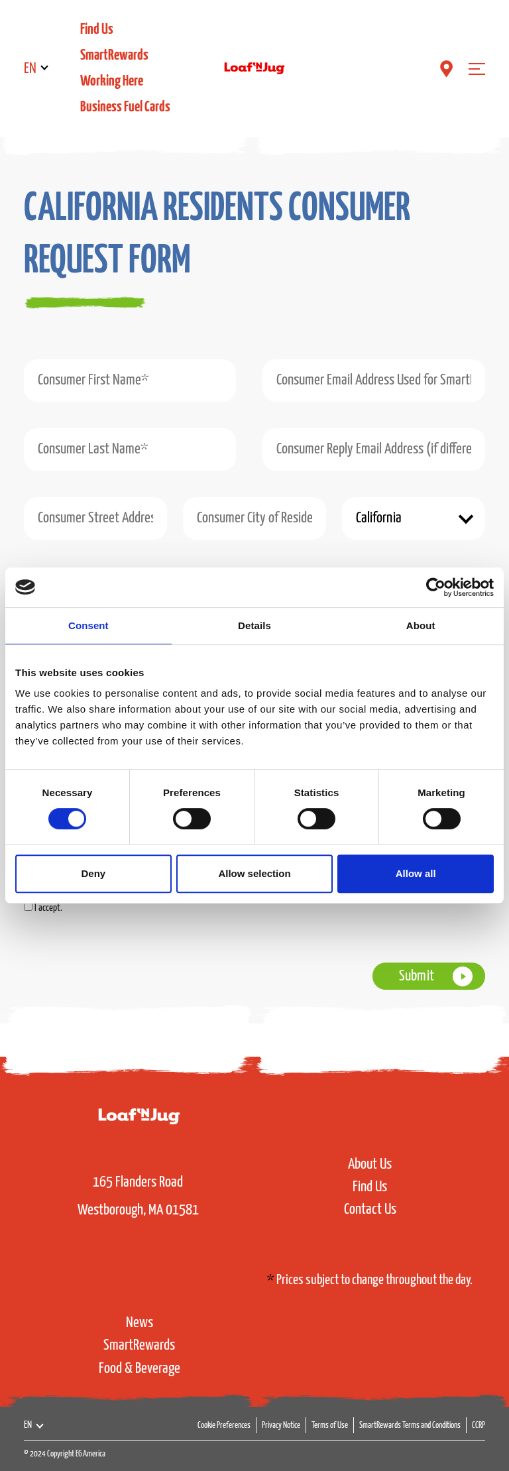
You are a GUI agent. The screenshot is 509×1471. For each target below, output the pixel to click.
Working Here (111, 81)
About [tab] (420, 625)
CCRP (478, 1425)
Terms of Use (329, 1425)
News (139, 1322)
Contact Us (370, 1209)
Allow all (416, 873)
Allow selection (254, 873)
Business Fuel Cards (125, 107)
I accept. (48, 908)
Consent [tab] (88, 625)
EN (30, 68)
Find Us (96, 29)
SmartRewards (114, 55)
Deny (93, 873)
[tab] (234, 245)
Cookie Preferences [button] (224, 1425)
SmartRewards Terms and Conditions (410, 1425)
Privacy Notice (281, 1425)
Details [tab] (254, 625)
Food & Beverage (139, 1368)
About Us (370, 1164)
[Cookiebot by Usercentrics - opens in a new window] (436, 587)
